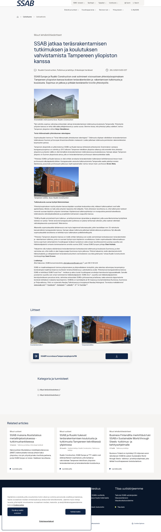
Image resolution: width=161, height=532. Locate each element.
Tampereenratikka (87, 345)
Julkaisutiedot (95, 523)
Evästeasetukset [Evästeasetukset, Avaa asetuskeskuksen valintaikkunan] (46, 521)
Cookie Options (138, 523)
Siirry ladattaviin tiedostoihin (93, 507)
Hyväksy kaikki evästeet (26, 513)
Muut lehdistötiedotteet (50, 390)
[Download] (117, 356)
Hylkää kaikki (66, 513)
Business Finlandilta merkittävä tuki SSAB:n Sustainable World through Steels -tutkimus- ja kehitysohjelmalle (129, 440)
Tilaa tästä (119, 507)
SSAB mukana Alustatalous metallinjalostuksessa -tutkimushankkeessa (25, 438)
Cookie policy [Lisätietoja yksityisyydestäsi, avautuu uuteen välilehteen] (18, 508)
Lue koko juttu (16, 469)
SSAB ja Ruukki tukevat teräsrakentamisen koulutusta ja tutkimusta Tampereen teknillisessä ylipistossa (80, 440)
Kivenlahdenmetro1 (36, 345)
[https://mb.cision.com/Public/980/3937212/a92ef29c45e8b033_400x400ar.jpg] (126, 339)
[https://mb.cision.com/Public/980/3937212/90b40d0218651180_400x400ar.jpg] (75, 339)
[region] (46, 510)
